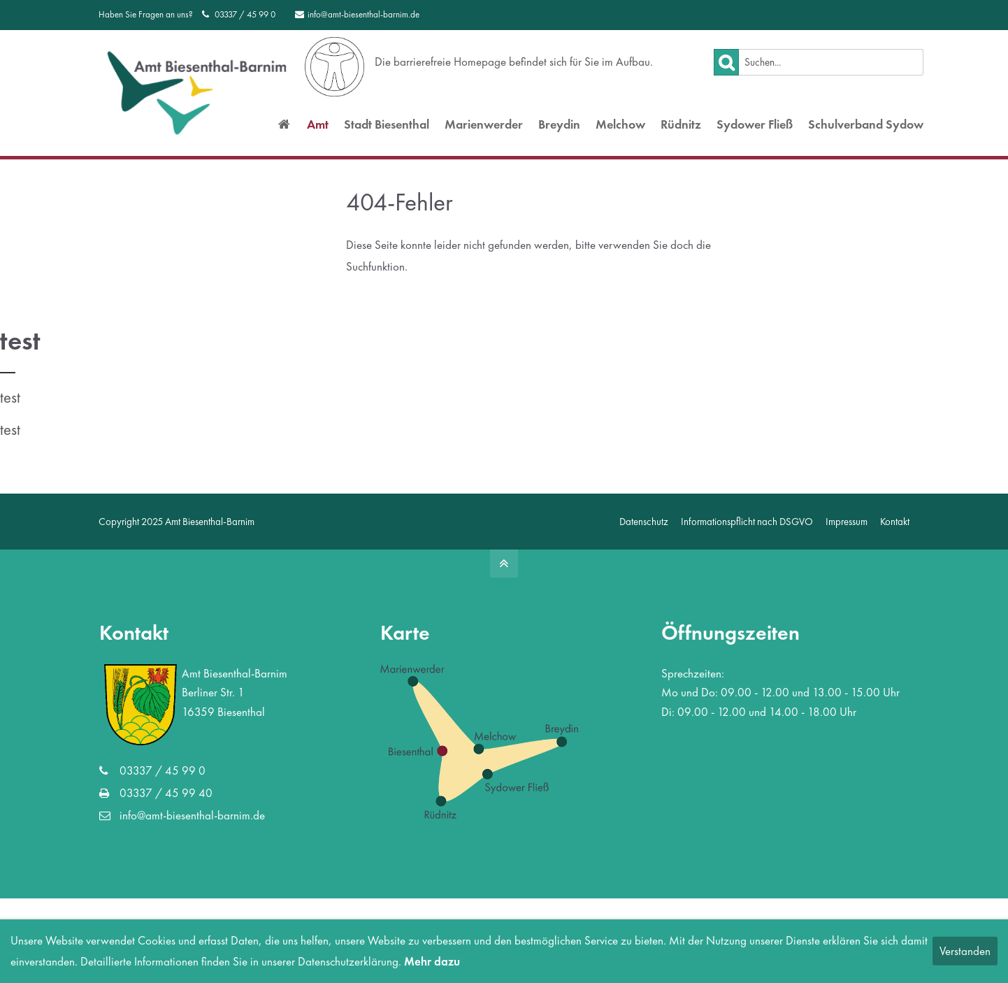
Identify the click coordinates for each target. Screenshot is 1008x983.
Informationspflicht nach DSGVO (747, 521)
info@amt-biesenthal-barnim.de (357, 14)
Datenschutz (643, 521)
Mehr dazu (432, 961)
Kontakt (894, 521)
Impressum (846, 521)
